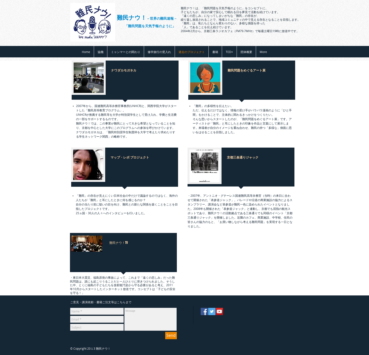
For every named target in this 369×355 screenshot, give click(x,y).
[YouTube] (219, 311)
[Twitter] (211, 311)
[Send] (171, 335)
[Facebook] (204, 311)
